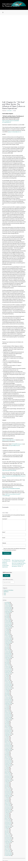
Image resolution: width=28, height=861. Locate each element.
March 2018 (7, 726)
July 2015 (7, 767)
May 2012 (7, 815)
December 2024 (8, 622)
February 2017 (8, 743)
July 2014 (7, 782)
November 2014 (8, 777)
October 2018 (7, 717)
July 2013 (7, 797)
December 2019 (8, 699)
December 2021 (8, 668)
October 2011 (7, 824)
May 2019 (7, 708)
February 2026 (8, 604)
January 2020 (8, 698)
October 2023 (8, 640)
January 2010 (7, 851)
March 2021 (7, 680)
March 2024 (7, 634)
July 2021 (7, 675)
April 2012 (7, 817)
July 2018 (7, 721)
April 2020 (7, 694)
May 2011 (7, 831)
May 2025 (7, 616)
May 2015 (7, 769)
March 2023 (7, 649)
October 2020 (8, 686)
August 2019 (7, 704)
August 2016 (7, 750)
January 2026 (8, 606)
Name (3, 532)
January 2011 (7, 836)
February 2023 (8, 651)
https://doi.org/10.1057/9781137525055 (11, 488)
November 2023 (8, 639)
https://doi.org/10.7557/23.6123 (9, 470)
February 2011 (8, 835)
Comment (4, 518)
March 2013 (7, 803)
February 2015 (8, 773)
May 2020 (7, 693)
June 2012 (7, 814)
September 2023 (8, 642)
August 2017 (7, 735)
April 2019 (7, 709)
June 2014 (7, 783)
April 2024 (7, 633)
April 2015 (7, 771)
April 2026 (7, 602)
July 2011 (7, 828)
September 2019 (8, 703)
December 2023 (8, 638)
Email (3, 537)
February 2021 (8, 681)
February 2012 (8, 819)
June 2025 (7, 615)
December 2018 (8, 714)
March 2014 (7, 787)
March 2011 (7, 833)
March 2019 (7, 711)
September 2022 (8, 657)
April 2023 (7, 648)
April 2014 (7, 786)
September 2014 (8, 780)
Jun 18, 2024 (9, 110)
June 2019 (7, 707)
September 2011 (8, 826)
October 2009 (8, 855)
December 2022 (8, 653)
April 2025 (7, 617)
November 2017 (8, 731)
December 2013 (8, 791)
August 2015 (7, 766)
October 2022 (8, 656)
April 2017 (7, 740)
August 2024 (7, 628)
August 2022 (7, 658)
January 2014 (7, 790)
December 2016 (8, 745)
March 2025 (7, 619)
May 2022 (7, 662)
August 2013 (7, 796)
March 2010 (7, 849)
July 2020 (7, 690)
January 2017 (7, 744)
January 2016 (7, 759)
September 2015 (8, 764)
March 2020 (7, 695)
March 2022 (7, 665)
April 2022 (7, 663)
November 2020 (8, 685)
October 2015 (7, 763)
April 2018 (7, 725)
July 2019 (7, 705)
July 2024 (7, 629)
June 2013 (7, 799)
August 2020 (7, 689)
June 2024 (7, 630)
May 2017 (7, 739)
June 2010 (7, 845)
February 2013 (8, 804)
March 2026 (7, 603)
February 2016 (8, 758)
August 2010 (7, 842)
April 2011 (7, 832)
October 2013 (7, 794)
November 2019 (8, 700)
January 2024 (7, 636)
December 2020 (8, 684)
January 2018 (7, 728)
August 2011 (7, 827)
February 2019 (8, 712)
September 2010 (8, 841)
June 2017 (7, 737)
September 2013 (8, 795)
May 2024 (7, 631)
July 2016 (7, 752)
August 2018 (7, 720)
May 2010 (7, 846)
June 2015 (7, 768)
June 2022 (7, 661)
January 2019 (7, 713)
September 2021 (8, 672)
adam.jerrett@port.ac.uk (14, 445)
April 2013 (7, 801)
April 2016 (7, 755)
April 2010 (7, 847)
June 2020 (7, 691)
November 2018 (8, 716)
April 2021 (7, 679)
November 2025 (8, 608)
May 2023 (7, 647)
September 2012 (8, 810)
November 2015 (8, 762)
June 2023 (7, 645)
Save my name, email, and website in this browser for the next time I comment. (15, 549)
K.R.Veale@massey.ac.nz (17, 444)
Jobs (5, 594)
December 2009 (8, 853)
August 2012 (7, 812)
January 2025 (7, 621)
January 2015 (7, 775)
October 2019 (7, 702)
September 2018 (8, 718)
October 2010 (8, 840)
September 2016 (8, 749)
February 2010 (8, 850)
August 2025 (7, 612)
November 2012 (8, 808)
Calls (15, 110)
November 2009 (8, 854)
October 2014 (7, 778)
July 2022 (7, 659)
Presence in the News (8, 590)
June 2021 (7, 676)
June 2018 (7, 722)
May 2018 (7, 723)
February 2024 (8, 635)
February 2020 (8, 697)
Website (4, 543)
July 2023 (7, 644)
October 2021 (7, 671)
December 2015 (8, 760)
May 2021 (7, 677)
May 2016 (7, 754)
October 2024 (8, 625)
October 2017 (7, 732)
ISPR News (6, 591)
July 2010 (7, 844)
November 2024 (8, 624)
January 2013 (7, 805)
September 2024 (8, 626)
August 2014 (7, 781)
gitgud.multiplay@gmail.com (14, 131)
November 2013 (8, 792)
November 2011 (8, 823)
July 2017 (7, 736)
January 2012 (7, 820)
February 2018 (8, 727)
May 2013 (7, 800)
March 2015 (7, 772)
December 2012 (8, 806)
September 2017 (8, 734)
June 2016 (7, 753)
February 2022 (8, 666)
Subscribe (6, 575)
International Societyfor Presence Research (11, 5)
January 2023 (7, 652)
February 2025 (8, 620)
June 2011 (7, 829)
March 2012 (7, 818)
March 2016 (7, 757)
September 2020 (8, 688)
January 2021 (7, 682)
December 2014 (8, 776)
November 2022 (8, 654)
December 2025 (8, 607)
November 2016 (8, 746)
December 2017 (8, 730)
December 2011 (8, 822)
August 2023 (7, 643)
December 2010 (8, 837)
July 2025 (7, 613)
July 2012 (7, 813)
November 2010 (8, 838)
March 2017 (7, 741)
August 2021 (7, 674)
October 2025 (8, 610)
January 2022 (7, 667)
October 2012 (7, 809)
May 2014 (7, 785)
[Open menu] (3, 12)
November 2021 (8, 670)
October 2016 (7, 748)
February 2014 (8, 789)
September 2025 (8, 611)
